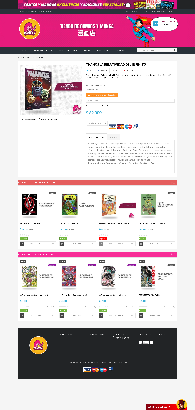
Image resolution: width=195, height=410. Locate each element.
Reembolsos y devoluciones (121, 345)
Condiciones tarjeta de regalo (124, 380)
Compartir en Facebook (49, 119)
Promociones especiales (98, 340)
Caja (171, 11)
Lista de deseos (132, 11)
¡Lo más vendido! (95, 349)
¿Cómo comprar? (122, 362)
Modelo (89, 86)
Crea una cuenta (47, 11)
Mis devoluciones (68, 345)
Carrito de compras (159, 11)
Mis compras (66, 340)
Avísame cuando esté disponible (98, 106)
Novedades (93, 345)
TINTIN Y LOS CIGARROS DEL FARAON (114, 223)
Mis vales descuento (69, 349)
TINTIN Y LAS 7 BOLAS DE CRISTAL (152, 223)
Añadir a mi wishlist (97, 123)
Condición (90, 90)
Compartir (102, 70)
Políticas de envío (122, 366)
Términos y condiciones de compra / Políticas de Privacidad (126, 354)
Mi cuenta (144, 11)
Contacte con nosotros (151, 340)
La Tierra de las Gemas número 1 (113, 295)
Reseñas (113, 137)
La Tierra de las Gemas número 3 (73, 295)
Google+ (115, 70)
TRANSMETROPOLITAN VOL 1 (151, 295)
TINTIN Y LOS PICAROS (68, 223)
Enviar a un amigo (30, 119)
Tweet (90, 70)
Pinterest (128, 70)
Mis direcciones (67, 354)
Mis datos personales (70, 358)
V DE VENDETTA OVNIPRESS (31, 223)
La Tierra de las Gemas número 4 (34, 295)
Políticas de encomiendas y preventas (126, 372)
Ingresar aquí (36, 11)
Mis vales (65, 363)
